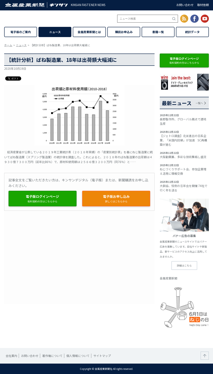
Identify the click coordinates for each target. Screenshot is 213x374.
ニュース (55, 32)
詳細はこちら (184, 265)
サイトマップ (102, 356)
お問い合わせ (185, 5)
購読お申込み (124, 32)
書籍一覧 (158, 32)
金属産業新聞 (168, 278)
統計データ (192, 32)
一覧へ (199, 103)
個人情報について (78, 356)
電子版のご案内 (20, 32)
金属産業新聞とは (89, 32)
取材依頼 (203, 5)
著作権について (52, 356)
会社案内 (11, 356)
